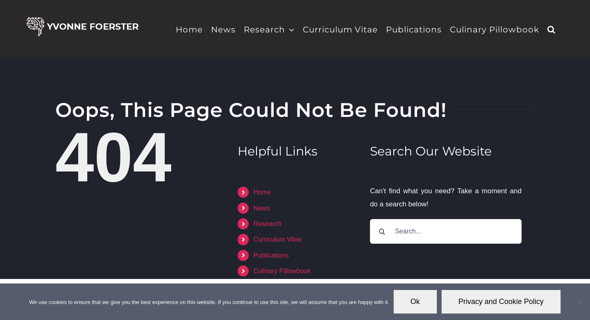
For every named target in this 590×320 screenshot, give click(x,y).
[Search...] (446, 231)
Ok (415, 301)
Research (267, 223)
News (261, 208)
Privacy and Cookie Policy (501, 301)
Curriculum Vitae (277, 239)
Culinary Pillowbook (282, 270)
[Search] (382, 231)
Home (262, 192)
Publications (270, 255)
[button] (551, 28)
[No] (580, 302)
